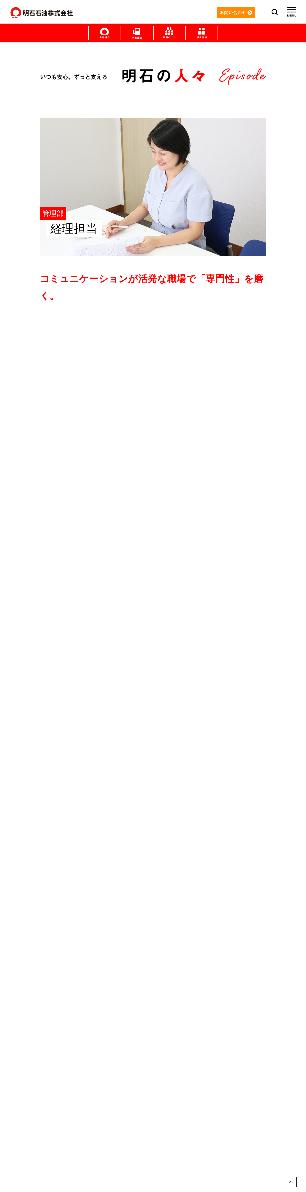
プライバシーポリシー (153, 1168)
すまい (153, 1033)
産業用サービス (153, 1077)
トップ (153, 1011)
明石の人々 (153, 1088)
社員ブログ (153, 1120)
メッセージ (153, 1022)
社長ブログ (153, 1109)
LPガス (153, 1066)
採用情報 (153, 1142)
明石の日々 (153, 1098)
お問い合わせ (153, 1153)
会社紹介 (153, 1131)
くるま (153, 1044)
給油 (153, 1055)
